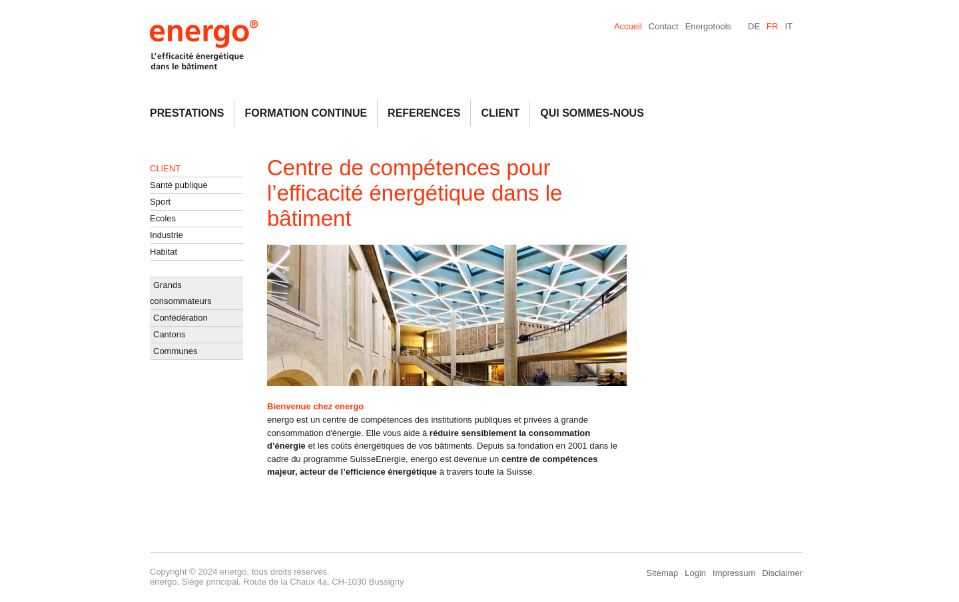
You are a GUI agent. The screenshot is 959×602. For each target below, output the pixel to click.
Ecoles (163, 218)
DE (754, 26)
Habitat (163, 252)
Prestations (187, 113)
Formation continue (305, 113)
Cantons (169, 334)
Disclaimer (782, 573)
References (424, 113)
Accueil (628, 26)
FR (772, 26)
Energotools (708, 26)
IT (789, 26)
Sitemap (663, 573)
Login (695, 573)
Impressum (734, 573)
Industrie (166, 235)
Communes (175, 351)
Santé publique (179, 185)
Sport (160, 202)
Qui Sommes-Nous (592, 113)
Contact (664, 26)
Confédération (180, 318)
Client (500, 113)
